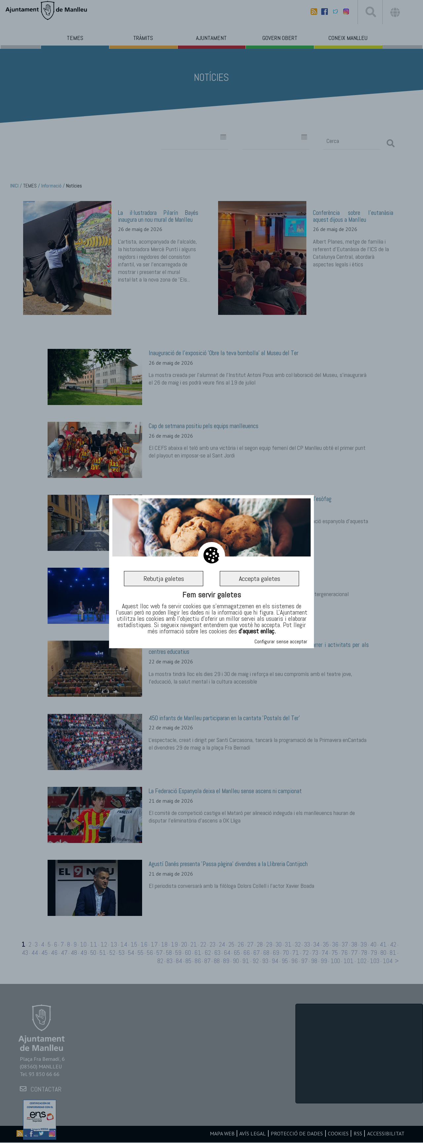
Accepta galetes (259, 578)
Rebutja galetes (163, 578)
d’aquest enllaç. (257, 631)
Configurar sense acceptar (280, 641)
